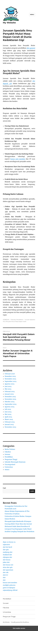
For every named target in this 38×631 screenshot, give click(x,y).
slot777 (5, 575)
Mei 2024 (8, 414)
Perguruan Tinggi (11, 459)
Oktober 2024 (9, 402)
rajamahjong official (10, 590)
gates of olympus (9, 588)
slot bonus (6, 560)
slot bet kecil (7, 547)
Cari (4, 488)
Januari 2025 (9, 394)
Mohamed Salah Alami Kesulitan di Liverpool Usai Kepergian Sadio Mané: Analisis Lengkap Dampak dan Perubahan (19, 529)
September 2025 (10, 381)
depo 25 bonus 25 (9, 542)
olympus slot (7, 557)
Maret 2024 (9, 419)
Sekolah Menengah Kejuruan (15, 462)
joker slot (6, 562)
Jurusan (7, 454)
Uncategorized (10, 464)
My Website (9, 22)
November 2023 (10, 427)
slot (4, 577)
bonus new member (17, 159)
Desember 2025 (10, 376)
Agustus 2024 (9, 407)
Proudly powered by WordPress (20, 622)
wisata (7, 469)
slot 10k (5, 572)
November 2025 (10, 379)
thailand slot (7, 555)
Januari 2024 (9, 424)
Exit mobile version (19, 628)
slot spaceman (8, 570)
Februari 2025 (10, 391)
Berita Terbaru (10, 449)
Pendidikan (19, 319)
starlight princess (9, 585)
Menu (32, 14)
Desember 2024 (10, 396)
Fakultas (13, 319)
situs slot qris (7, 567)
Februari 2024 (10, 422)
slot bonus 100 (8, 565)
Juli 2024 (8, 409)
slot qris (6, 549)
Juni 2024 (8, 412)
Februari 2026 (10, 374)
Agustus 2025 (9, 384)
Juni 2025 (8, 386)
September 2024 (10, 404)
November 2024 (10, 399)
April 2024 (8, 417)
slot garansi (31, 48)
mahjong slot (7, 552)
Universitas (9, 467)
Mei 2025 (8, 389)
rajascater (6, 544)
